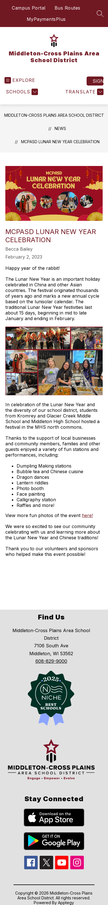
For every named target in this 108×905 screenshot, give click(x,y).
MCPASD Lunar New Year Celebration (60, 141)
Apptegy (66, 902)
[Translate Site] (84, 91)
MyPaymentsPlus (46, 19)
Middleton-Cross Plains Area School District (54, 115)
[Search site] (100, 13)
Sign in (98, 81)
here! (87, 515)
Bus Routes (67, 8)
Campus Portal (29, 8)
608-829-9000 (51, 661)
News (60, 128)
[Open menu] (19, 80)
